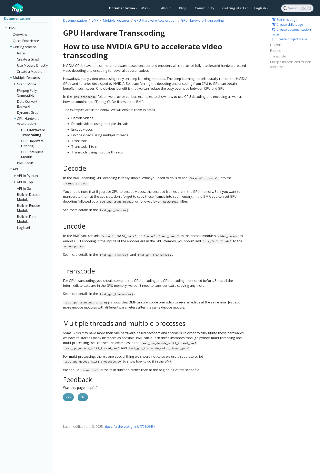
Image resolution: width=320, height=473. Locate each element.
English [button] (260, 8)
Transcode (278, 56)
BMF (94, 20)
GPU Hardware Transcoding (202, 20)
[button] (123, 8)
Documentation (75, 20)
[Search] (297, 8)
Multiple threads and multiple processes (291, 64)
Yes (68, 397)
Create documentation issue (291, 31)
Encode (275, 50)
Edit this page (284, 19)
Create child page (287, 24)
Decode (276, 45)
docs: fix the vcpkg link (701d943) (130, 426)
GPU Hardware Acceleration (155, 20)
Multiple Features (116, 20)
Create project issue (289, 39)
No (82, 397)
